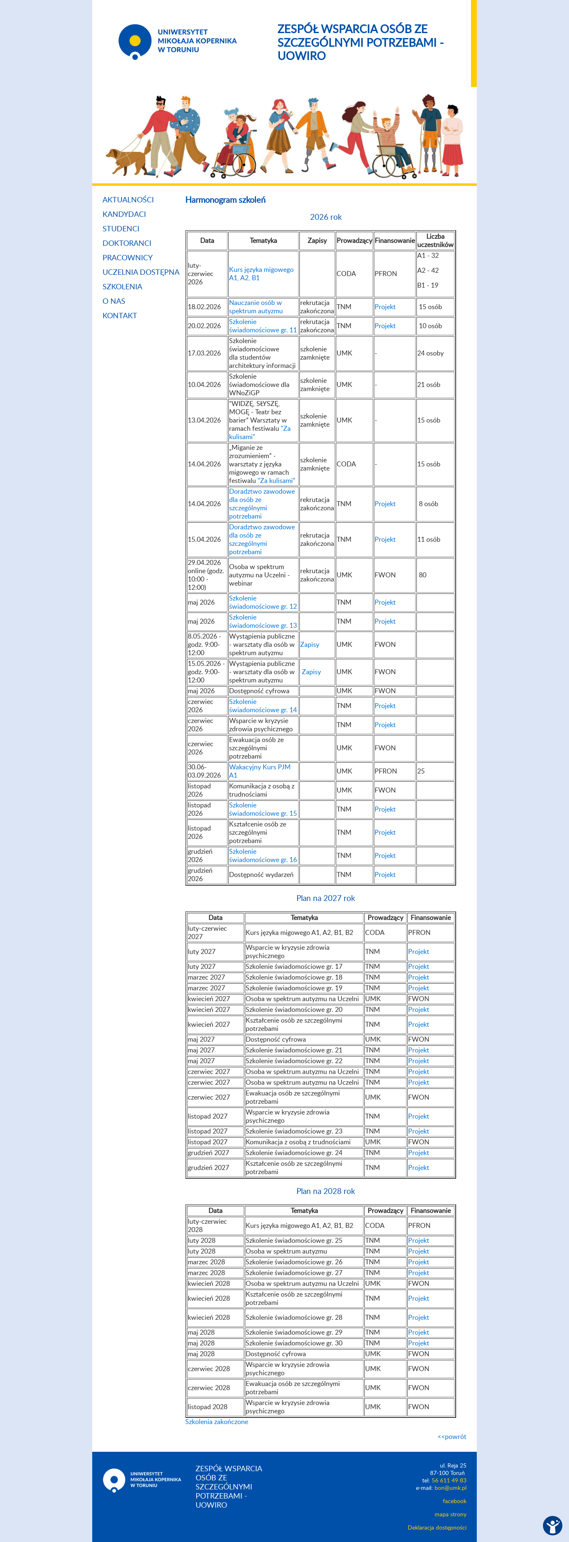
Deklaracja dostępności (437, 1528)
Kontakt (120, 316)
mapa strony (450, 1515)
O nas (114, 301)
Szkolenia (122, 287)
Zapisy (309, 644)
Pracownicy (128, 258)
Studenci (121, 229)
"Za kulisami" (276, 481)
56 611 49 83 (449, 1481)
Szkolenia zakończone (216, 1422)
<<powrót (452, 1437)
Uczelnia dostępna (141, 272)
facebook (454, 1501)
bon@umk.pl (450, 1488)
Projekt (385, 307)
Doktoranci (127, 243)
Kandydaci (124, 215)
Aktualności (128, 200)
